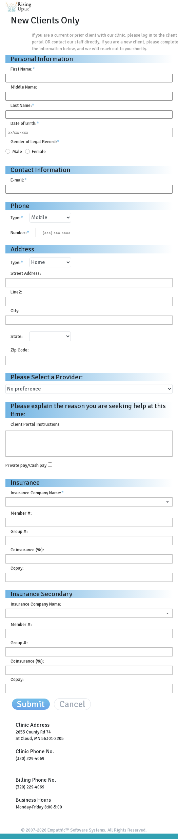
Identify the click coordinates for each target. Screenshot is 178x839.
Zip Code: (20, 350)
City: (15, 310)
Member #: (21, 513)
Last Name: (22, 105)
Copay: (17, 568)
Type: (17, 218)
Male (17, 151)
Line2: (16, 292)
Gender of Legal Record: (35, 142)
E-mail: (19, 180)
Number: (20, 232)
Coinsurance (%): (27, 550)
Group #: (19, 531)
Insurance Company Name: (37, 493)
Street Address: (26, 273)
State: (17, 336)
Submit (31, 704)
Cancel (72, 704)
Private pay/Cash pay (25, 465)
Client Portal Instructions (35, 424)
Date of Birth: (25, 123)
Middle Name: (24, 87)
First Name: (23, 69)
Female (39, 151)
